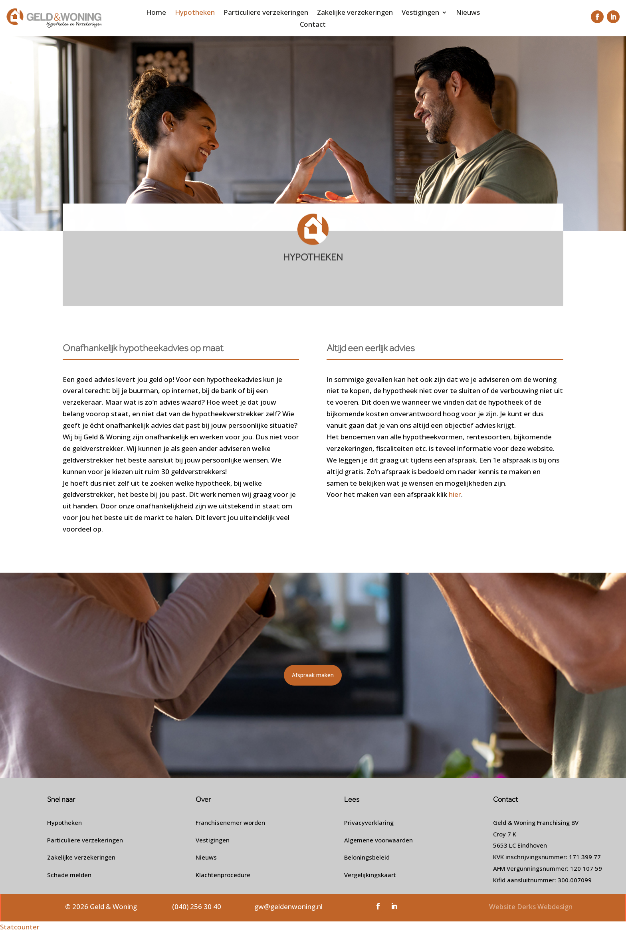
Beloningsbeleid (367, 857)
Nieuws (468, 13)
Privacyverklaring (369, 822)
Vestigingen (420, 13)
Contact (313, 25)
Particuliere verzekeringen (266, 13)
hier (454, 494)
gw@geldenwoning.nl (288, 906)
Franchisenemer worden (230, 822)
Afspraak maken (313, 675)
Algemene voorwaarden (378, 840)
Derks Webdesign (545, 906)
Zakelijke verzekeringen (355, 13)
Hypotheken (195, 13)
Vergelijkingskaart (370, 875)
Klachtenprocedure (223, 875)
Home (156, 13)
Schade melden (69, 875)
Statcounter (20, 926)
